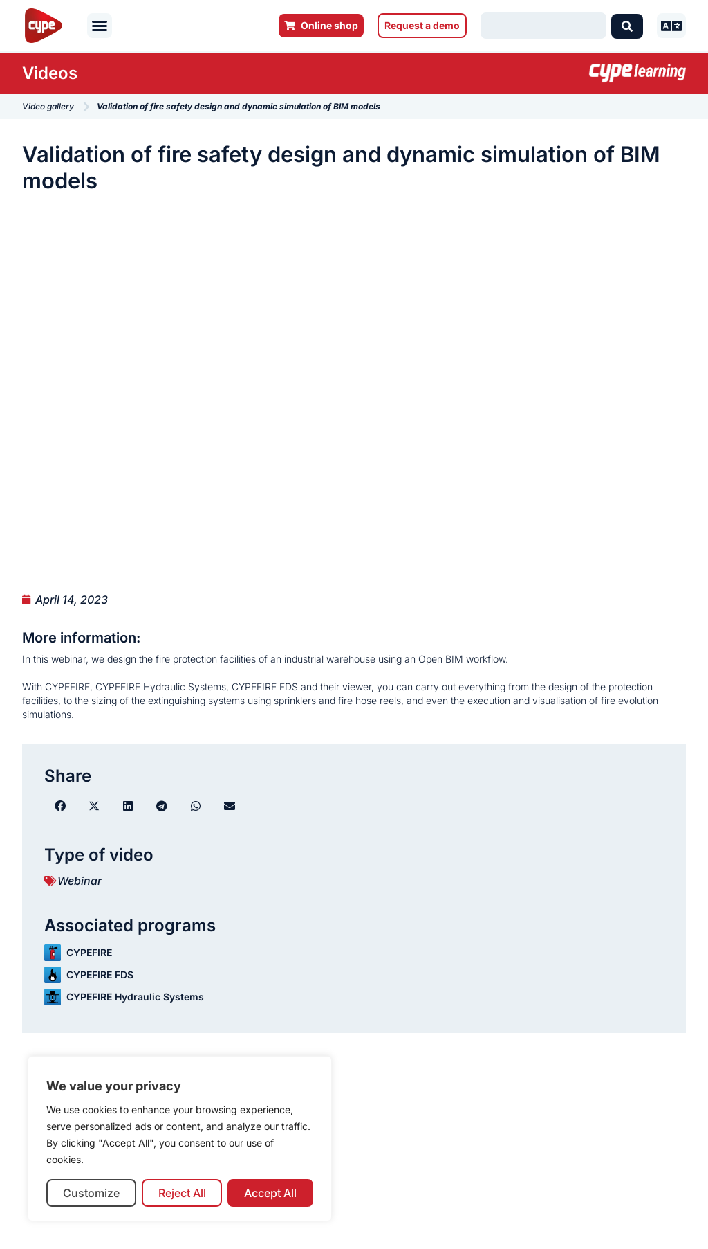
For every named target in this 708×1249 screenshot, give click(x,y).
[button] (99, 25)
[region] (180, 1138)
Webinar (79, 881)
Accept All (270, 1193)
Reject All (182, 1193)
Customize (91, 1193)
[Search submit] (627, 25)
